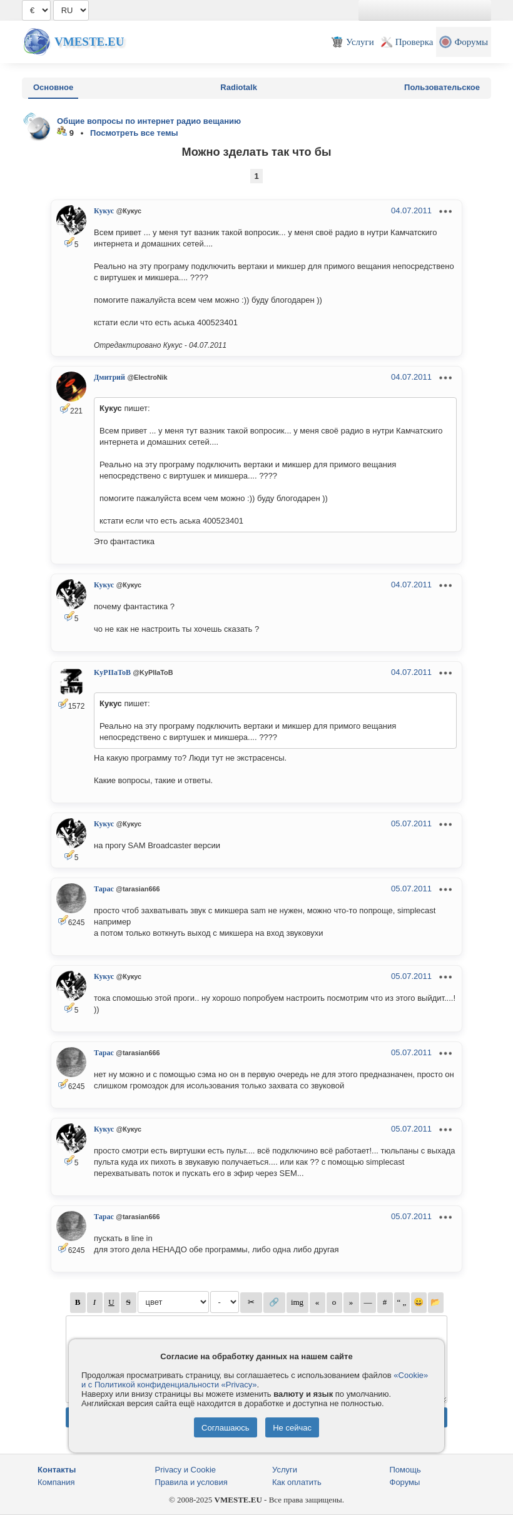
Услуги (284, 1469)
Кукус (104, 210)
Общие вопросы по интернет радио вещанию (149, 121)
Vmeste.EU (89, 41)
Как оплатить (297, 1482)
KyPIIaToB (112, 672)
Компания (56, 1482)
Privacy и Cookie (185, 1469)
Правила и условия (191, 1482)
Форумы (405, 1482)
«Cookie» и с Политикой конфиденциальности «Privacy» (254, 1380)
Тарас (104, 888)
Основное (53, 87)
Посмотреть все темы (134, 133)
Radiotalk (238, 87)
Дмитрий (109, 377)
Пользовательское (442, 87)
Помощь (405, 1469)
